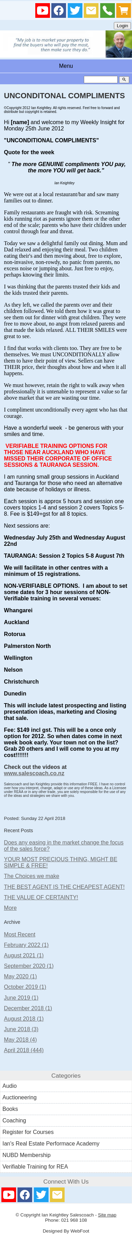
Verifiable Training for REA (35, 1167)
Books (10, 1109)
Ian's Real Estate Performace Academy (51, 1144)
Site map (107, 1215)
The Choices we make (31, 876)
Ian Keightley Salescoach (68, 1215)
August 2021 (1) (24, 955)
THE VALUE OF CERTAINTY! (41, 897)
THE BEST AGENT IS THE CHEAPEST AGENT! (64, 887)
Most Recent (19, 934)
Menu (66, 66)
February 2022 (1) (26, 945)
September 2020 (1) (28, 966)
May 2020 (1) (20, 976)
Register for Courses (28, 1132)
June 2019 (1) (21, 998)
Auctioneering (19, 1097)
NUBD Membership (26, 1155)
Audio (9, 1086)
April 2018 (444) (24, 1050)
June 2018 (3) (21, 1029)
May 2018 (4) (20, 1040)
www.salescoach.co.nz (34, 773)
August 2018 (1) (24, 1019)
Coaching (14, 1120)
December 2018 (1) (28, 1008)
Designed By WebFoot (66, 1231)
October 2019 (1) (25, 987)
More (10, 908)
